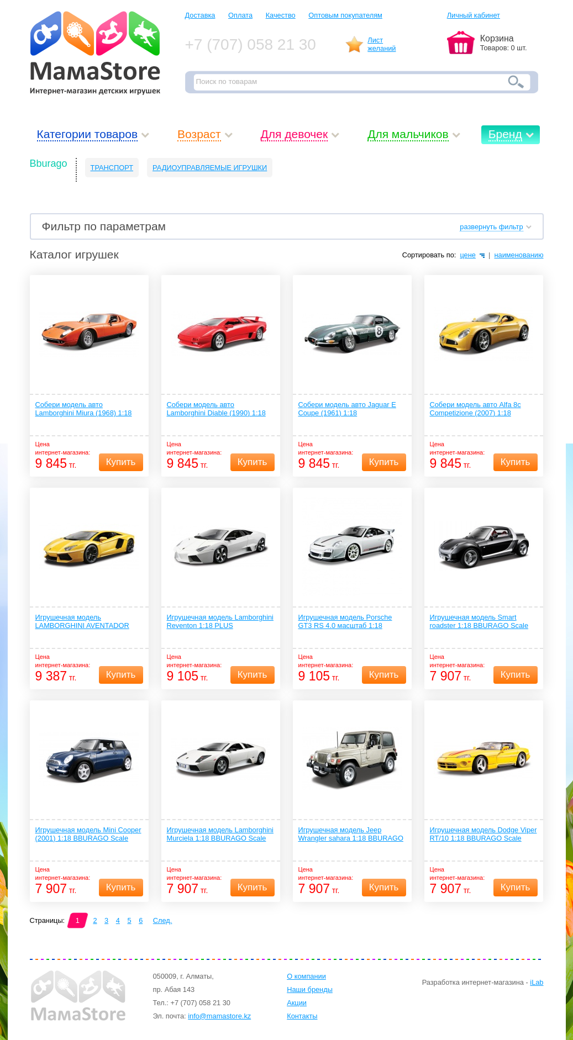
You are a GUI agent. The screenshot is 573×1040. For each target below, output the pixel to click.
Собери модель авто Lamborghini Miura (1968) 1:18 (83, 408)
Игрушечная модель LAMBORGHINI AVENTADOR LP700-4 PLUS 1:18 (82, 622)
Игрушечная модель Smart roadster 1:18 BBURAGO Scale (479, 621)
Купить (121, 462)
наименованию (518, 255)
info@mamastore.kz (219, 1016)
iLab (536, 982)
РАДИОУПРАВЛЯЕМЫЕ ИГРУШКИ (210, 167)
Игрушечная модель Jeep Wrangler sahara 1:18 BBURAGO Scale (350, 834)
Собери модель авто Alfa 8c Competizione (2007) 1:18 (475, 408)
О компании (306, 976)
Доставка (200, 15)
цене (468, 255)
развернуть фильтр (491, 227)
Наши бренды (310, 989)
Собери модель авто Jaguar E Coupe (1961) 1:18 (347, 408)
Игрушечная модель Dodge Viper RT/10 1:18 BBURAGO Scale (483, 834)
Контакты (302, 1016)
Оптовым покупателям (345, 15)
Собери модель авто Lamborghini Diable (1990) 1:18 (216, 408)
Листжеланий (381, 44)
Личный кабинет (473, 15)
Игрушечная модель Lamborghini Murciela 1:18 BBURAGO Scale (220, 834)
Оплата (240, 15)
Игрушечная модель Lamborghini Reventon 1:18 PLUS (220, 621)
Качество (281, 15)
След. (162, 920)
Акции (297, 1003)
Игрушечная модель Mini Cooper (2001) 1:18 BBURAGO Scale (88, 834)
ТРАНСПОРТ (112, 167)
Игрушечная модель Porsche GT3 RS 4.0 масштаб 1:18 (345, 621)
